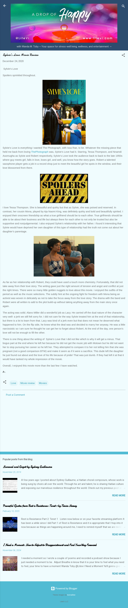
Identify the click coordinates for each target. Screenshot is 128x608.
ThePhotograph (39, 151)
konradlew (71, 595)
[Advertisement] (64, 423)
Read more (118, 495)
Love (13, 383)
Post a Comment (15, 394)
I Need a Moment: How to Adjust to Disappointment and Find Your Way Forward (49, 545)
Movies (43, 383)
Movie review (27, 383)
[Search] (123, 7)
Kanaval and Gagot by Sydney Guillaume (27, 467)
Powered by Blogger (64, 588)
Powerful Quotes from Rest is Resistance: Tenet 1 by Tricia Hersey (40, 506)
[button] (123, 55)
